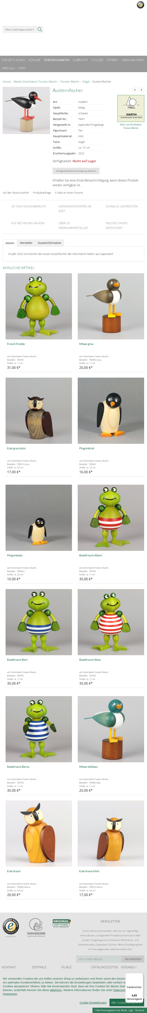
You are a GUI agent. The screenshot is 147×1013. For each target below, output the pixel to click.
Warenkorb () (129, 29)
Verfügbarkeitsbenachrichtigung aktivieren (76, 170)
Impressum (10, 1010)
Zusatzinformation (49, 243)
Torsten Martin (69, 81)
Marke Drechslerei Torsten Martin (35, 81)
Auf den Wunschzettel (16, 192)
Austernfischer (101, 81)
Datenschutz (121, 1007)
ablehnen (56, 1007)
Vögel (85, 81)
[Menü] (141, 975)
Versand (139, 1010)
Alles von (130, 126)
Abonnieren (133, 959)
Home (7, 81)
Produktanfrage (42, 192)
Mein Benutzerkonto (105, 5)
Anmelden (101, 11)
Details (10, 243)
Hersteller (26, 243)
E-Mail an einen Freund (69, 192)
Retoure (125, 986)
